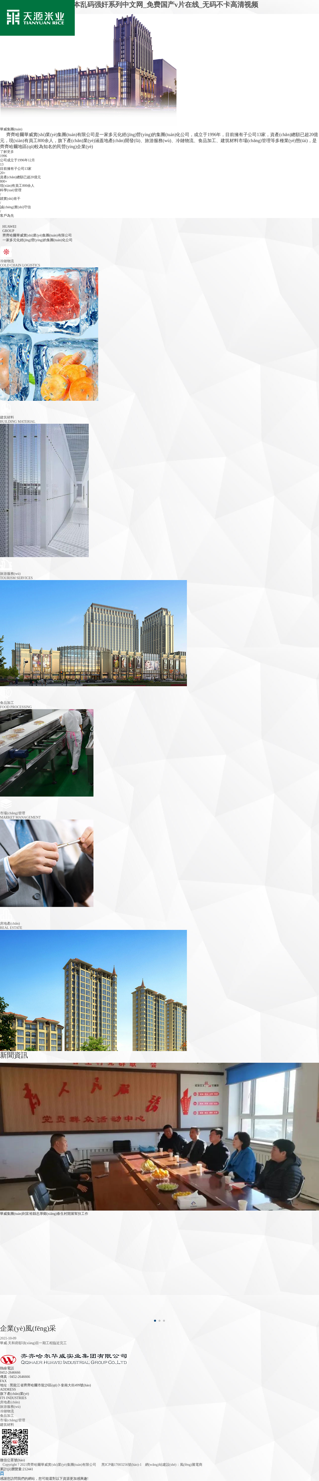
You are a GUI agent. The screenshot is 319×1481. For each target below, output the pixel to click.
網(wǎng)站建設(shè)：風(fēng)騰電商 (173, 1465)
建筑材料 (7, 1425)
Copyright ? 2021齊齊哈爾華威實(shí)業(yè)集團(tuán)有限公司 (50, 1465)
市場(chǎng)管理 (12, 1420)
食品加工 (7, 1416)
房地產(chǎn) (10, 1402)
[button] (155, 1321)
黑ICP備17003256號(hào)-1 (121, 1465)
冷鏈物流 (7, 1411)
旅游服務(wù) (10, 1407)
